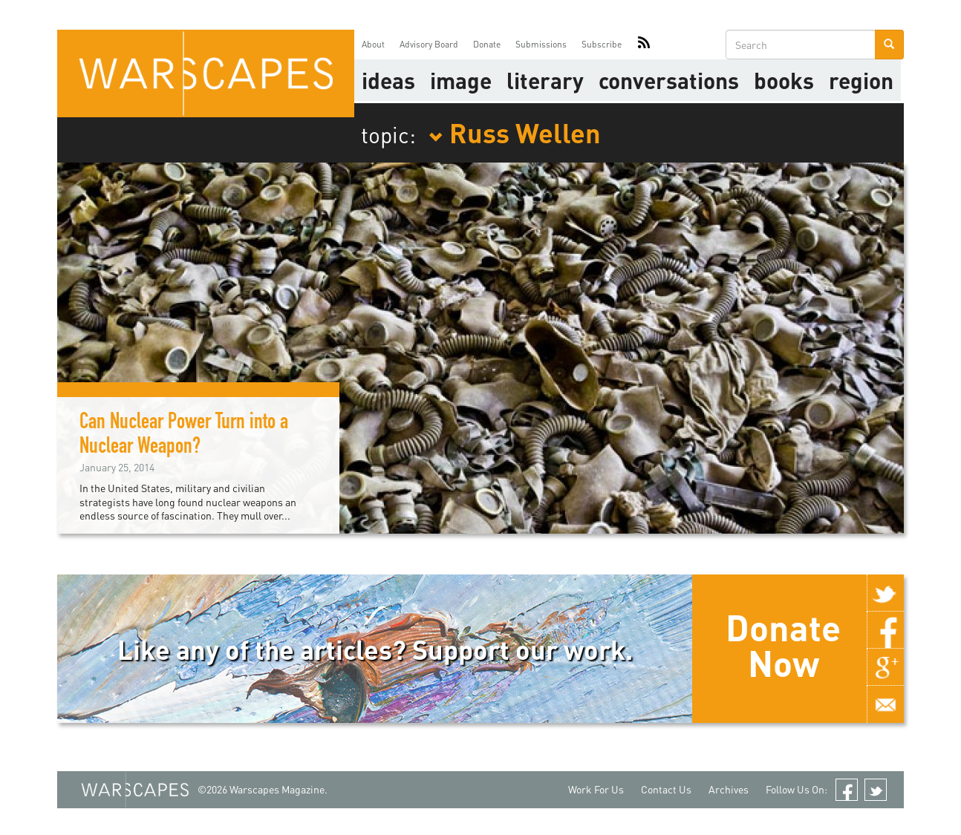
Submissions (541, 44)
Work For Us (596, 789)
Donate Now (783, 645)
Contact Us (666, 789)
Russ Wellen (515, 132)
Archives (728, 789)
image (461, 80)
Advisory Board (429, 44)
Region (861, 80)
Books (784, 80)
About (373, 44)
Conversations (669, 80)
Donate (487, 44)
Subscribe (602, 44)
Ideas (388, 80)
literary (545, 80)
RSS (644, 44)
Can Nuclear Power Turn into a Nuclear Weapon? (183, 436)
